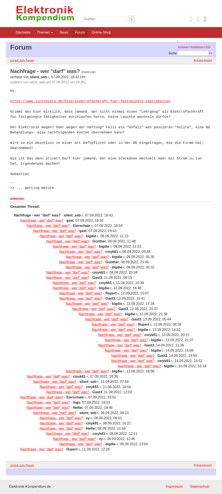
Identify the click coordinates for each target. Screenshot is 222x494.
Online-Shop (101, 32)
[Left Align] (131, 19)
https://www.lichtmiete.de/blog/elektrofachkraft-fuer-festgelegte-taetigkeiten (90, 101)
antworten (17, 198)
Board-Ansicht (203, 60)
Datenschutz (200, 486)
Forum (80, 32)
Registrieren (197, 47)
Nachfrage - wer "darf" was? (41, 220)
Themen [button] (45, 32)
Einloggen (183, 47)
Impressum (174, 486)
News (64, 32)
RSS (208, 47)
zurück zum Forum (22, 60)
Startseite (23, 32)
